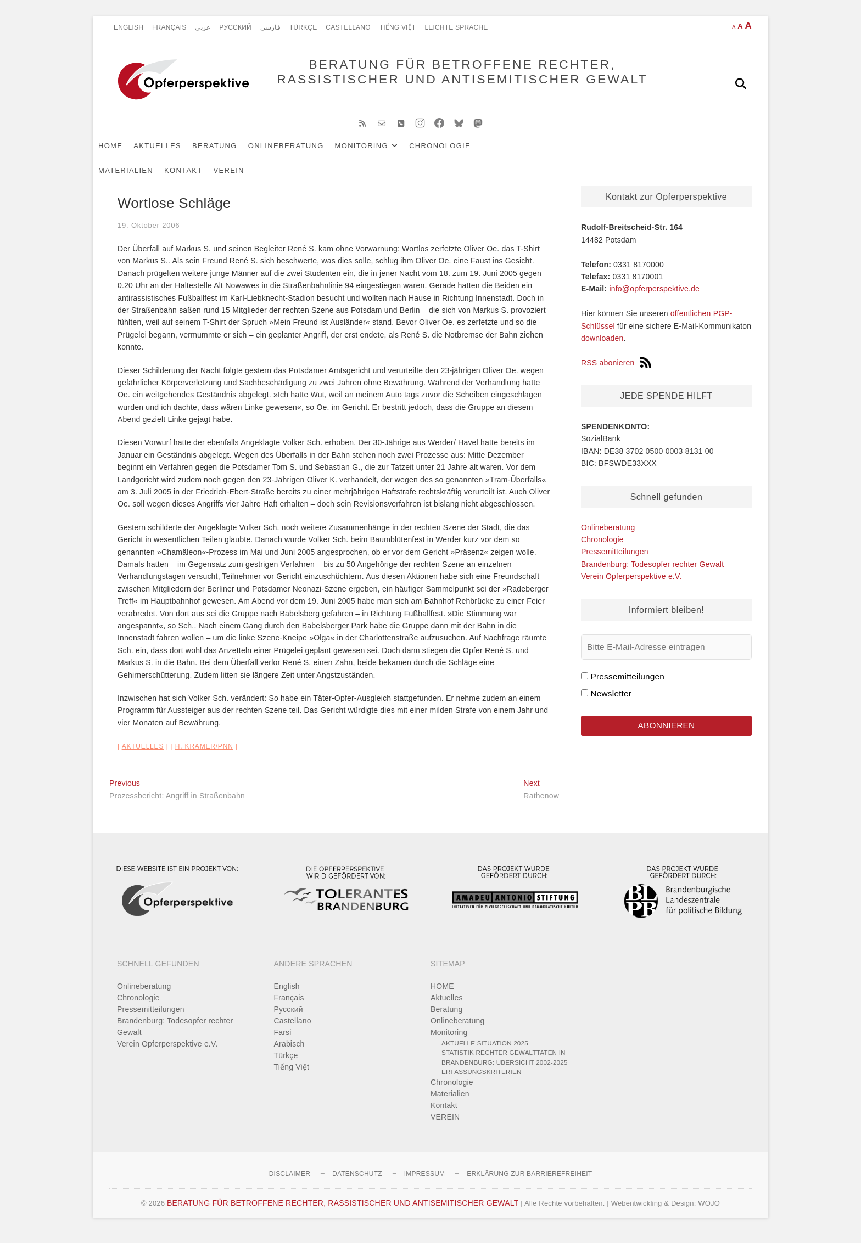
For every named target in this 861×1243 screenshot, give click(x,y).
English (128, 27)
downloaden (602, 346)
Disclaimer (289, 1182)
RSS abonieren (616, 371)
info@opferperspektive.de (654, 297)
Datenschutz (357, 1182)
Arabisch (289, 1052)
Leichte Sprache (456, 27)
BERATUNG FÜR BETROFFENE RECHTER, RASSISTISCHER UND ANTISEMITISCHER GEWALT (436, 83)
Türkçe (303, 27)
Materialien (525, 154)
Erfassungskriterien (481, 1080)
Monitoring (378, 154)
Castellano (348, 27)
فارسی (270, 27)
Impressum (424, 1182)
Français (169, 27)
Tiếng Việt (397, 27)
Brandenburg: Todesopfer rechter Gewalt (652, 573)
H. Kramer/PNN (204, 755)
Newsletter (610, 702)
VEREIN (628, 154)
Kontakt (583, 154)
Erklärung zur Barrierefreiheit (529, 1182)
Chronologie (456, 154)
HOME (127, 154)
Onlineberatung (302, 154)
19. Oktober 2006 (149, 234)
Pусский (235, 27)
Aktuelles (174, 154)
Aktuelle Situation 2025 (484, 1051)
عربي (202, 27)
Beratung (231, 154)
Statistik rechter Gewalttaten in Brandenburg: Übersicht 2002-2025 (504, 1066)
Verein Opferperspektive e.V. (631, 585)
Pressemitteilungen (614, 560)
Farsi (283, 1041)
